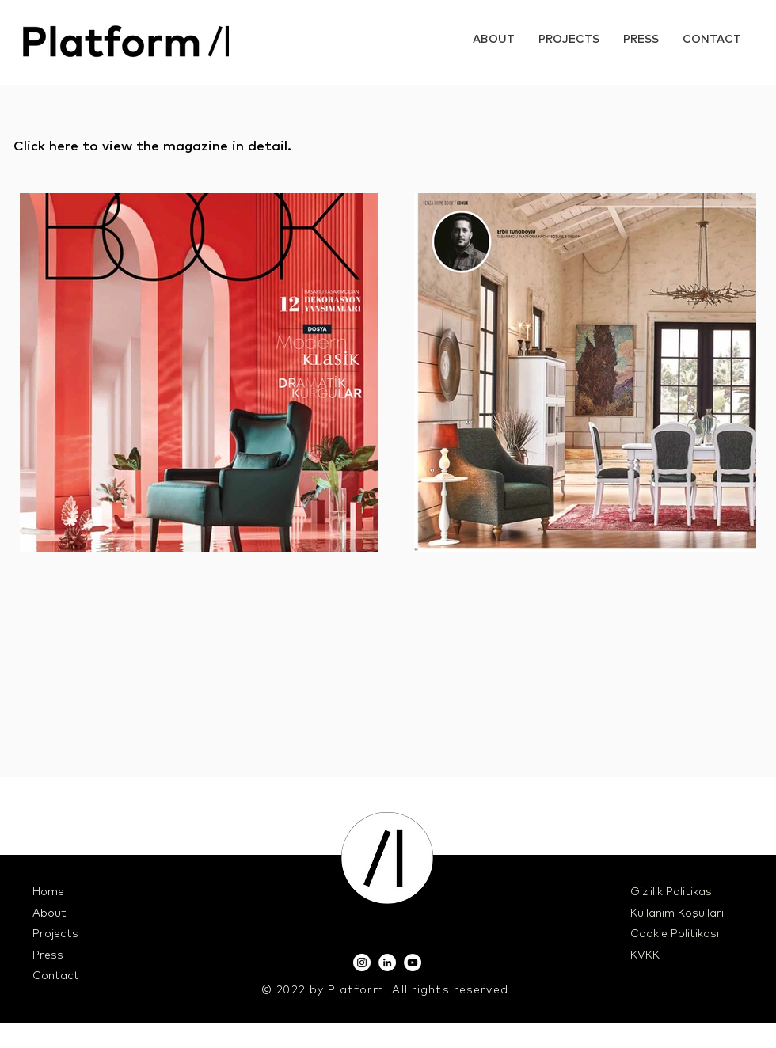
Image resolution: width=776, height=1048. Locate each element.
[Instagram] (362, 962)
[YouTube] (412, 962)
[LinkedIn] (387, 962)
